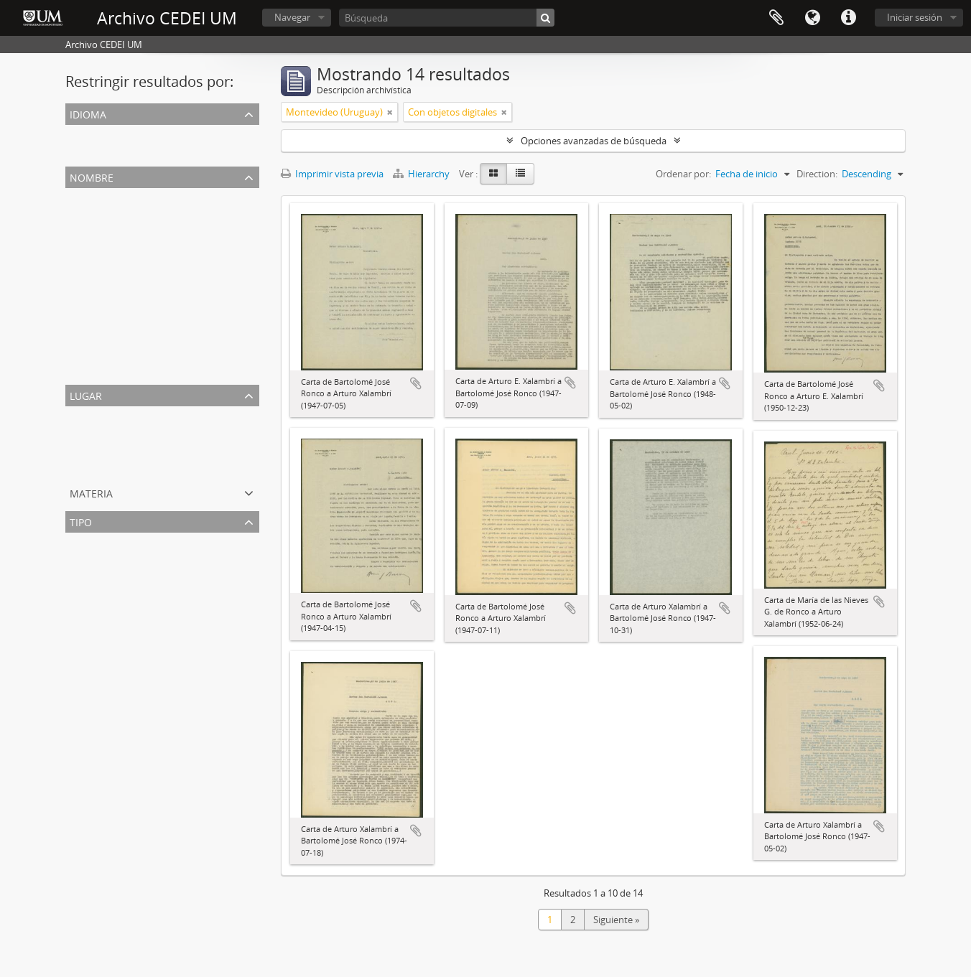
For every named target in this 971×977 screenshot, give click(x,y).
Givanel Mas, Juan (105, 351)
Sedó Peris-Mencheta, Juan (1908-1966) (150, 248)
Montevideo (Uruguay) (116, 432)
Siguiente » (616, 919)
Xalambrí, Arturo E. (108, 213)
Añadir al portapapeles (416, 383)
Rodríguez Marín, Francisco (125, 282)
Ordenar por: (683, 173)
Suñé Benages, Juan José (119, 265)
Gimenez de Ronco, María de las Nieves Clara (163, 317)
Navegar (292, 17)
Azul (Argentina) (102, 449)
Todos (81, 196)
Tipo (81, 520)
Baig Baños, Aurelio (108, 334)
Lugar (86, 394)
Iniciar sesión (914, 17)
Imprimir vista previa (332, 173)
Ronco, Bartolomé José (116, 231)
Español (85, 150)
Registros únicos (103, 133)
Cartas (82, 575)
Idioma (812, 18)
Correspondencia (104, 558)
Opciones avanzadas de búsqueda (593, 140)
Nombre (91, 176)
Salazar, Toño (96, 300)
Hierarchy (422, 173)
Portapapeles (776, 18)
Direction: (816, 173)
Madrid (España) (103, 466)
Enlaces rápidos (848, 18)
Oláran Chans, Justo (110, 369)
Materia (91, 492)
